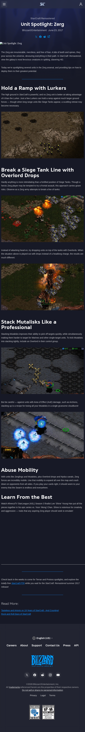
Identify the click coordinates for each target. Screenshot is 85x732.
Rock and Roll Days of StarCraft (16, 614)
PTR (18, 583)
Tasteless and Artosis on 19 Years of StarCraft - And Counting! (30, 610)
